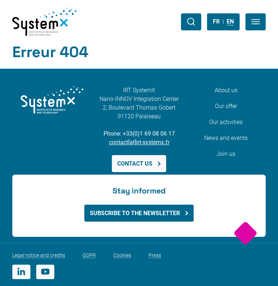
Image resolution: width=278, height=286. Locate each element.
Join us (225, 153)
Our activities (226, 122)
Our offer (226, 106)
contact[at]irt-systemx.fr (139, 142)
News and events (226, 138)
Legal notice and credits (38, 255)
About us (226, 90)
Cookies (122, 255)
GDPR (89, 255)
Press (154, 255)
